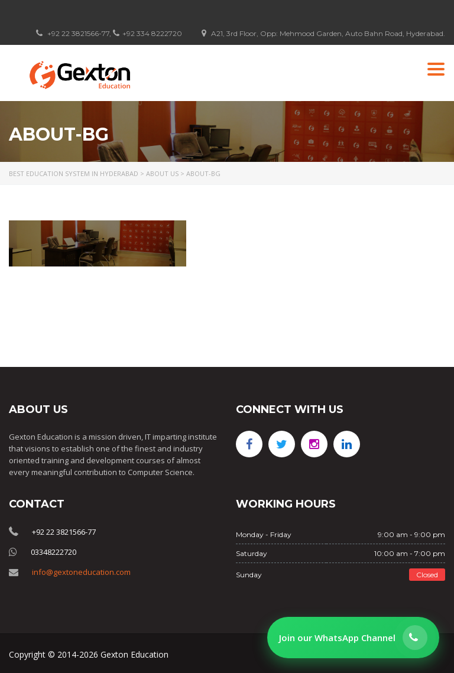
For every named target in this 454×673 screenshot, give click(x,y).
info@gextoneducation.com (81, 572)
